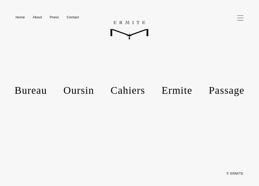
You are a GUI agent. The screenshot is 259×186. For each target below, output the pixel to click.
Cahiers (128, 90)
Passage (226, 90)
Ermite (177, 90)
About (37, 17)
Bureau (31, 90)
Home (20, 17)
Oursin (78, 90)
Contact (73, 17)
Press (54, 17)
